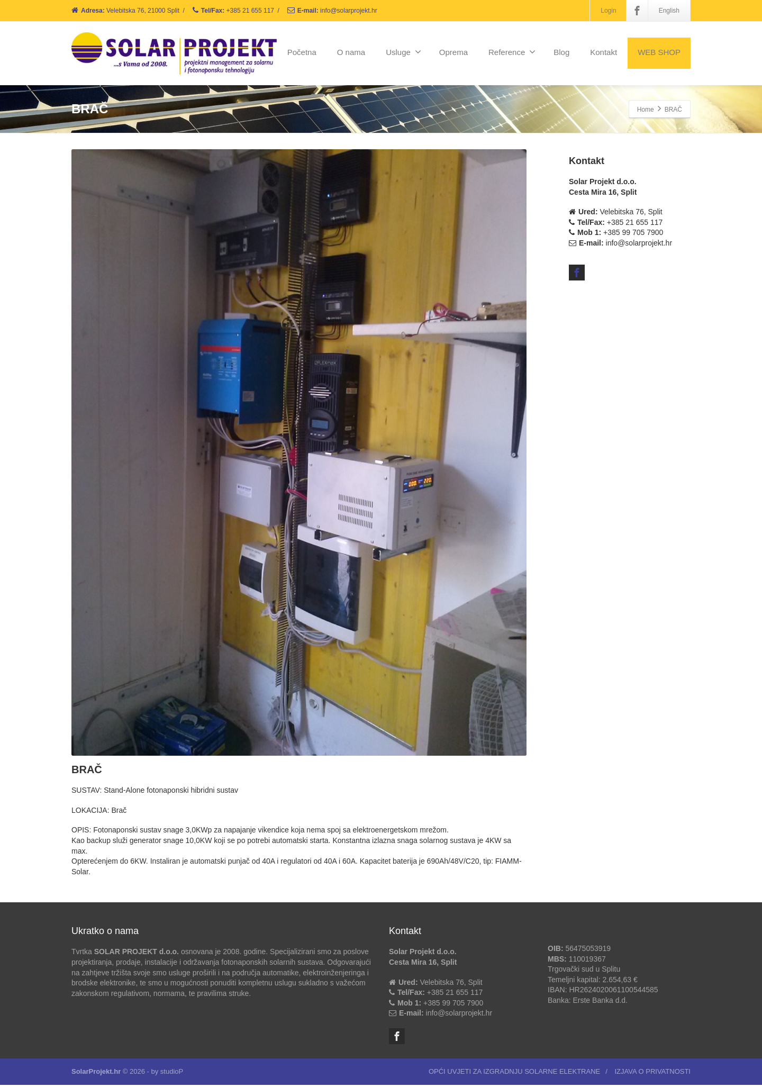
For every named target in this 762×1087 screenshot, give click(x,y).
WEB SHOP (659, 52)
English (669, 10)
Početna (301, 52)
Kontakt (603, 52)
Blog (561, 52)
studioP (171, 1073)
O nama (351, 52)
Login (608, 10)
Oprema (453, 52)
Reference (512, 52)
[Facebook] (637, 10)
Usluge (403, 52)
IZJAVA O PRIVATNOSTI (652, 1073)
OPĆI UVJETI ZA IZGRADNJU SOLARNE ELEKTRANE (514, 1073)
